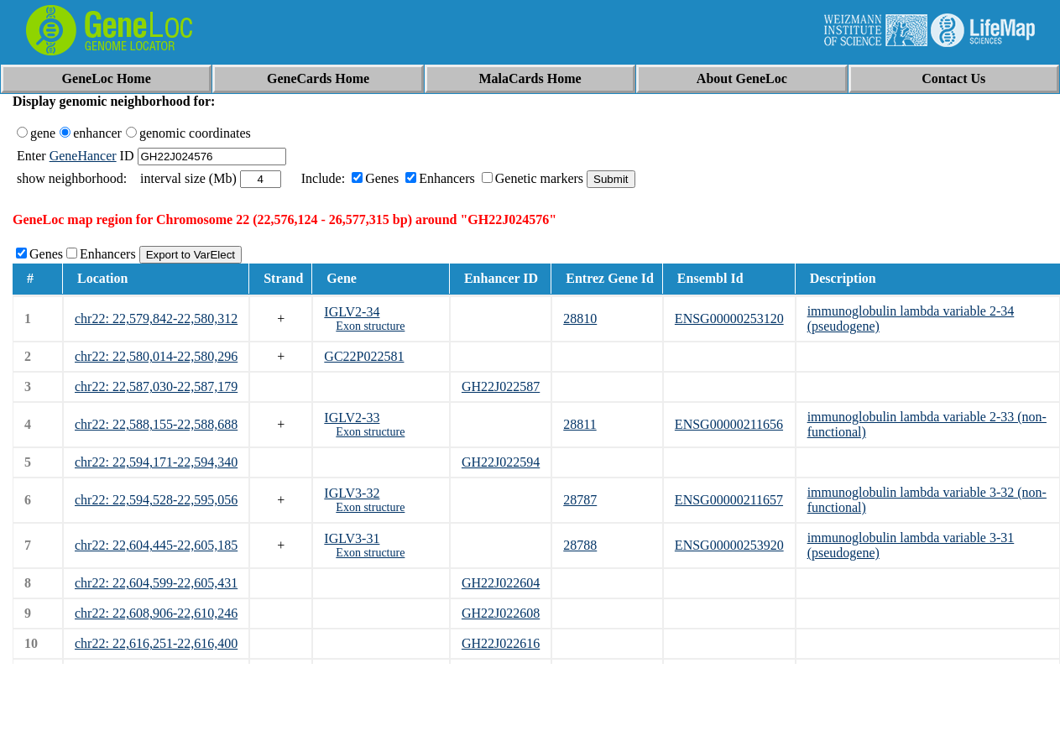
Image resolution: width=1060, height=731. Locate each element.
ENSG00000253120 (729, 318)
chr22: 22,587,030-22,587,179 (156, 386)
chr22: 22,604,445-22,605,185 (156, 545)
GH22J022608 (501, 613)
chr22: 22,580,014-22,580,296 (156, 356)
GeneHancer (83, 156)
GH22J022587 (501, 386)
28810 (580, 318)
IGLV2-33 (351, 417)
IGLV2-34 (351, 312)
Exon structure (370, 326)
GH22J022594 (501, 462)
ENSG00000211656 (729, 424)
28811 (579, 424)
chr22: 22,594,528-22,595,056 (156, 500)
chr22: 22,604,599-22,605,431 (156, 583)
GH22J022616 (501, 643)
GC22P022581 (364, 356)
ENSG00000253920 (729, 545)
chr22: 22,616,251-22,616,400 (156, 643)
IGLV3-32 (351, 493)
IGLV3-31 (351, 538)
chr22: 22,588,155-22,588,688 (156, 424)
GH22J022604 (501, 583)
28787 (580, 500)
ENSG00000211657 (729, 500)
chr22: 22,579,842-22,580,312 (156, 318)
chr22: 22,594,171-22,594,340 (156, 462)
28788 (580, 545)
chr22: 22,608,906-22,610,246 (156, 613)
